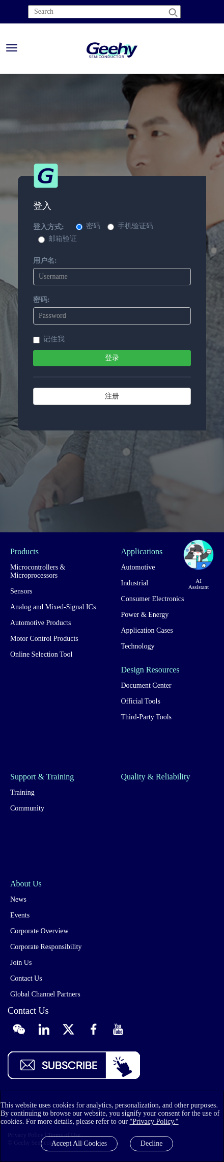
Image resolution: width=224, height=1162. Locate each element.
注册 (112, 396)
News (18, 899)
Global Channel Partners (45, 994)
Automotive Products (40, 623)
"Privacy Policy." (153, 1121)
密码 (88, 226)
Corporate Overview (39, 931)
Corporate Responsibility (45, 947)
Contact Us (26, 978)
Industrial (135, 583)
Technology (138, 646)
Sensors (21, 591)
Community (27, 808)
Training (22, 792)
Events (20, 915)
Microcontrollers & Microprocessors (37, 571)
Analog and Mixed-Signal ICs (53, 607)
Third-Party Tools (146, 717)
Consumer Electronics (152, 599)
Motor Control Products (44, 638)
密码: (41, 300)
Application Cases (147, 630)
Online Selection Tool (41, 654)
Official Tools (140, 701)
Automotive (138, 567)
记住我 (49, 339)
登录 (112, 358)
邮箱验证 (57, 239)
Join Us (21, 962)
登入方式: (48, 227)
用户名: (45, 260)
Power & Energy (145, 614)
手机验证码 (130, 226)
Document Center (146, 685)
